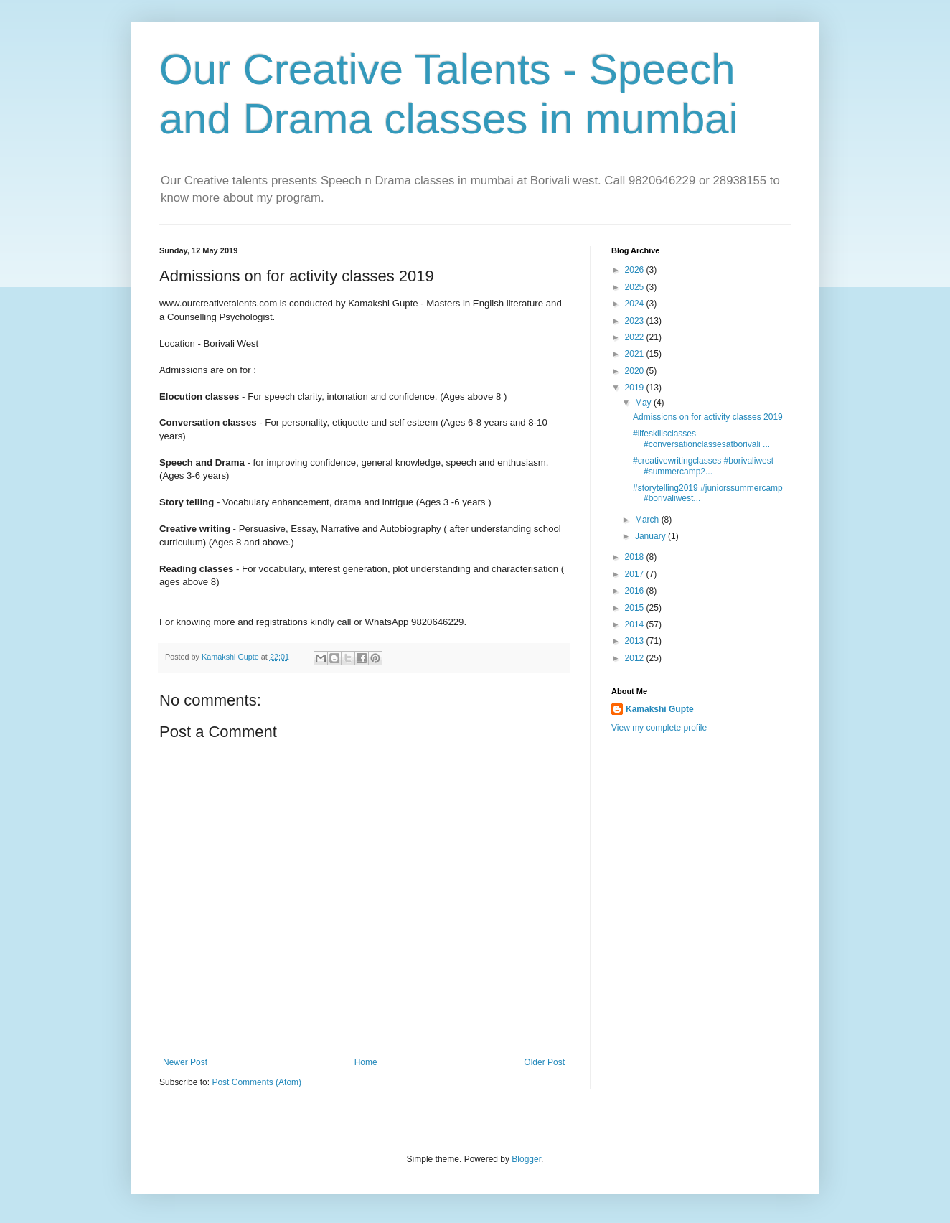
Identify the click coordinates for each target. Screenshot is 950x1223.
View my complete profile (659, 728)
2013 (635, 641)
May (644, 403)
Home (365, 1062)
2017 (635, 574)
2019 (635, 388)
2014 (635, 624)
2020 (635, 371)
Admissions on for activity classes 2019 (708, 417)
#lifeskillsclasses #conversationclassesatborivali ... (701, 438)
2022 (635, 337)
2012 (635, 658)
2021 (635, 354)
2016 (635, 591)
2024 (635, 304)
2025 (635, 287)
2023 (635, 321)
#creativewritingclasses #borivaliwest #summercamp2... (703, 466)
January (651, 536)
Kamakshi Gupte (660, 709)
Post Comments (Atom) (256, 1082)
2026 (635, 270)
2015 (635, 608)
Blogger (526, 1159)
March (648, 520)
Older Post (544, 1062)
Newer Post (185, 1062)
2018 (635, 557)
